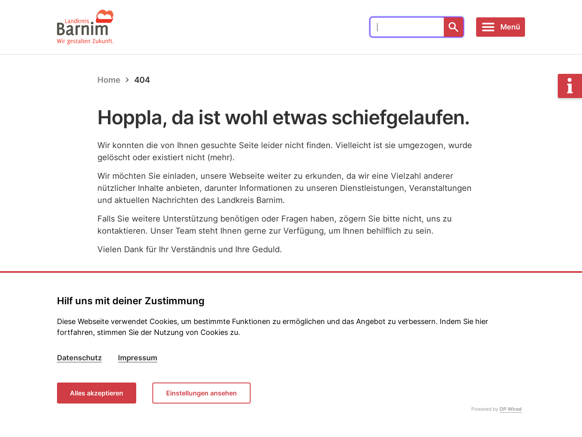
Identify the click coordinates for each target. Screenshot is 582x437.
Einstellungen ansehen (201, 393)
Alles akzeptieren (96, 393)
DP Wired (511, 409)
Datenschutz (79, 357)
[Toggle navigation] (500, 27)
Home (108, 80)
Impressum (137, 357)
